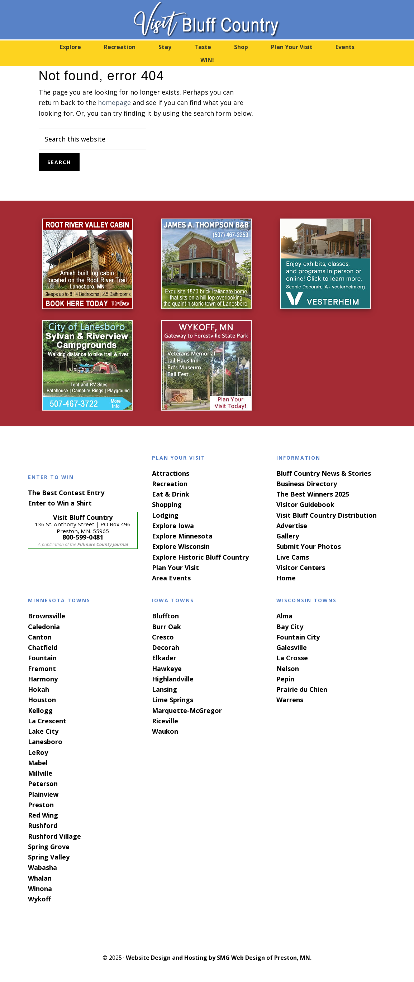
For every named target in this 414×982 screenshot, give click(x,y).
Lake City (43, 731)
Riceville (165, 721)
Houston (42, 699)
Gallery (287, 536)
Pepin (285, 679)
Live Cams (292, 557)
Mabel (38, 762)
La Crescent (47, 721)
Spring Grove (49, 846)
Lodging (165, 515)
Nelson (287, 668)
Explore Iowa (173, 525)
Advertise (291, 525)
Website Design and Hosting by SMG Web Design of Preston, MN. (218, 958)
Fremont (42, 668)
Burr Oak (166, 626)
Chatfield (42, 647)
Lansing (164, 689)
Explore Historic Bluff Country (200, 557)
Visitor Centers (300, 567)
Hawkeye (167, 668)
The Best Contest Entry (66, 492)
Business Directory (306, 483)
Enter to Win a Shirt (60, 503)
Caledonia (44, 626)
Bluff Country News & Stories (323, 473)
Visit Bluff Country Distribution (326, 515)
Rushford (42, 825)
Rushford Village (54, 836)
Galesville (291, 647)
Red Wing (43, 815)
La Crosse (292, 657)
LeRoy (38, 752)
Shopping (167, 504)
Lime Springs (172, 699)
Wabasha (42, 867)
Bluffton (165, 616)
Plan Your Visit (175, 567)
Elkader (164, 657)
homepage (114, 102)
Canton (40, 637)
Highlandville (173, 679)
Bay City (289, 626)
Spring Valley (49, 857)
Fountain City (298, 637)
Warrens (289, 699)
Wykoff (39, 899)
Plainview (43, 794)
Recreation (169, 483)
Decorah (165, 647)
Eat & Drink (170, 494)
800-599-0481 (82, 537)
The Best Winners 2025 (312, 494)
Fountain (42, 657)
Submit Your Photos (308, 546)
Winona (40, 888)
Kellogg (40, 710)
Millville (40, 773)
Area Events (171, 578)
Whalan (40, 878)
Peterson (43, 783)
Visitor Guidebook (305, 504)
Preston (41, 804)
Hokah (38, 689)
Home (286, 578)
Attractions (170, 473)
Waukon (165, 731)
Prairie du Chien (301, 689)
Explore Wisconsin (181, 546)
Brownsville (46, 616)
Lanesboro (45, 741)
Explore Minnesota (182, 536)
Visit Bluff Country (207, 20)
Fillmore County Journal (102, 544)
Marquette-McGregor (187, 710)
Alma (284, 616)
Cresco (163, 637)
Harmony (43, 679)
